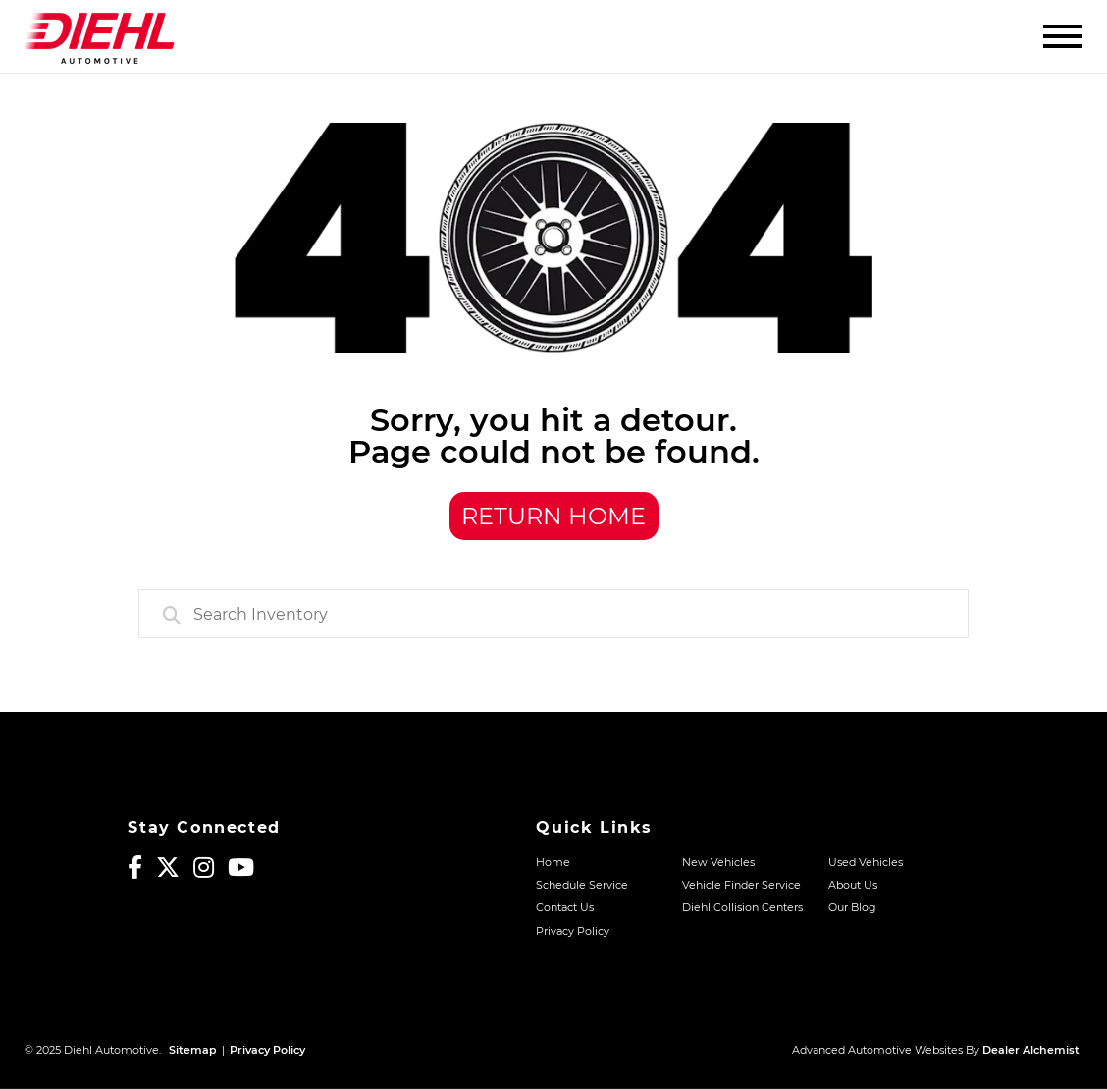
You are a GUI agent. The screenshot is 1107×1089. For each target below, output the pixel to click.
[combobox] (553, 613)
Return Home (553, 516)
